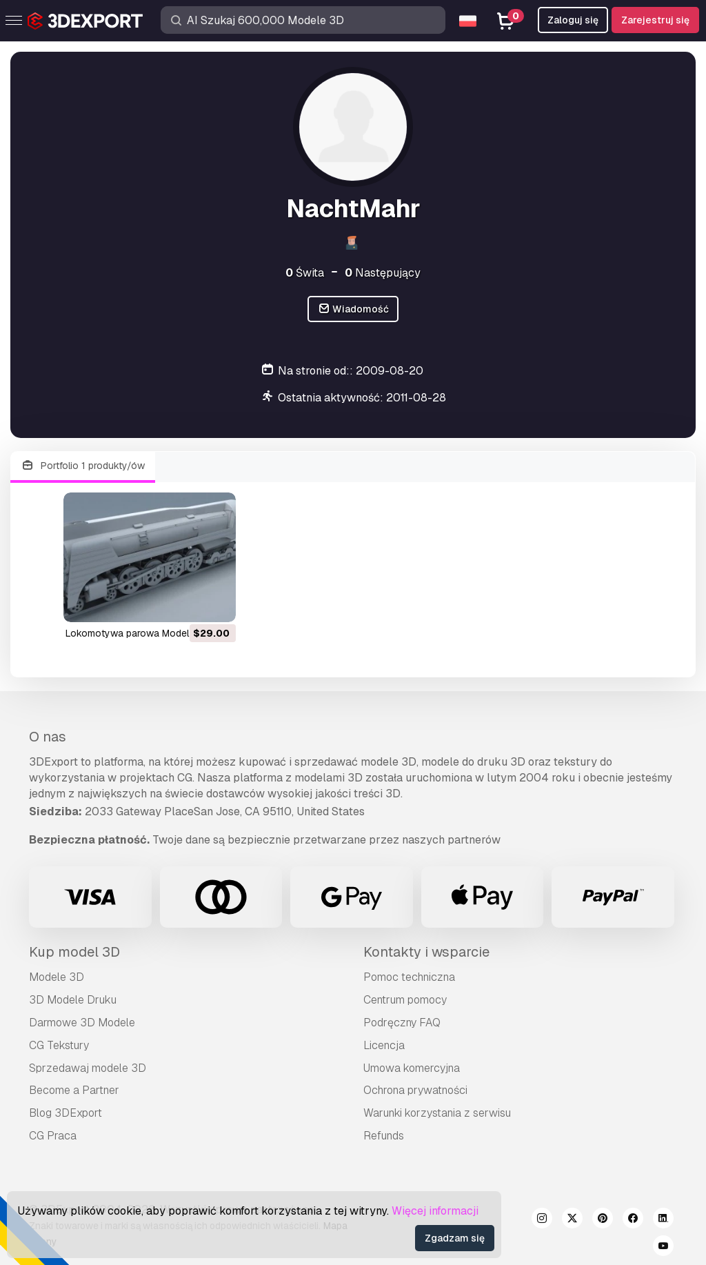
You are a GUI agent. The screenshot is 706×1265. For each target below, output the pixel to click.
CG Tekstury (59, 1045)
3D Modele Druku (73, 1000)
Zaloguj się (572, 20)
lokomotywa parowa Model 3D (134, 633)
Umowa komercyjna (411, 1068)
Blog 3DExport (65, 1113)
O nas (47, 737)
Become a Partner (74, 1090)
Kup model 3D (74, 952)
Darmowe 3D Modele (82, 1022)
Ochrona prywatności (415, 1090)
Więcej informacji (435, 1211)
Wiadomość (353, 309)
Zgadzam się (455, 1238)
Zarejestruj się (655, 20)
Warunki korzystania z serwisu (437, 1113)
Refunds (383, 1135)
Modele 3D (56, 977)
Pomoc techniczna (409, 977)
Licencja (384, 1045)
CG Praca (53, 1135)
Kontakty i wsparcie (426, 952)
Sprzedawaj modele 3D (87, 1068)
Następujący (383, 273)
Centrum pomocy (405, 1000)
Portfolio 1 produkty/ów (83, 465)
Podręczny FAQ (402, 1022)
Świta (304, 273)
